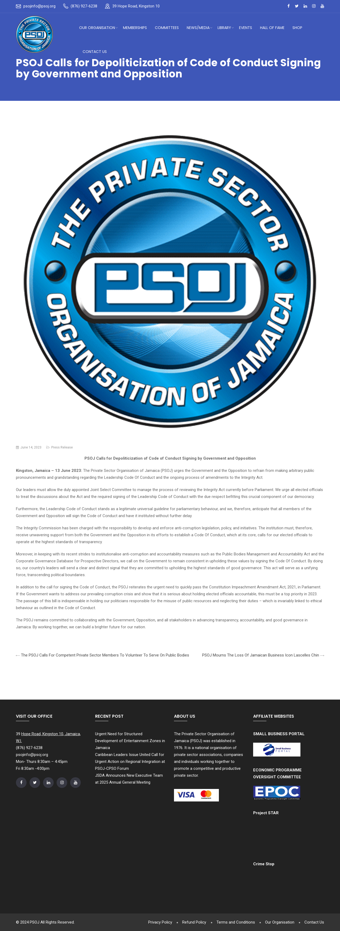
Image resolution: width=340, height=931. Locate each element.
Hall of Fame (272, 27)
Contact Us (95, 51)
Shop (297, 27)
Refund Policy (193, 922)
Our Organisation (97, 27)
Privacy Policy (158, 922)
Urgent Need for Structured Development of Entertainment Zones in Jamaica (130, 741)
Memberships (135, 27)
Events (245, 27)
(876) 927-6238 (84, 6)
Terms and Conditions (234, 922)
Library (224, 27)
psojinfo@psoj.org (39, 6)
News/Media (198, 27)
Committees (167, 27)
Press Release (62, 447)
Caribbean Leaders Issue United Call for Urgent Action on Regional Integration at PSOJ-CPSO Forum (130, 761)
